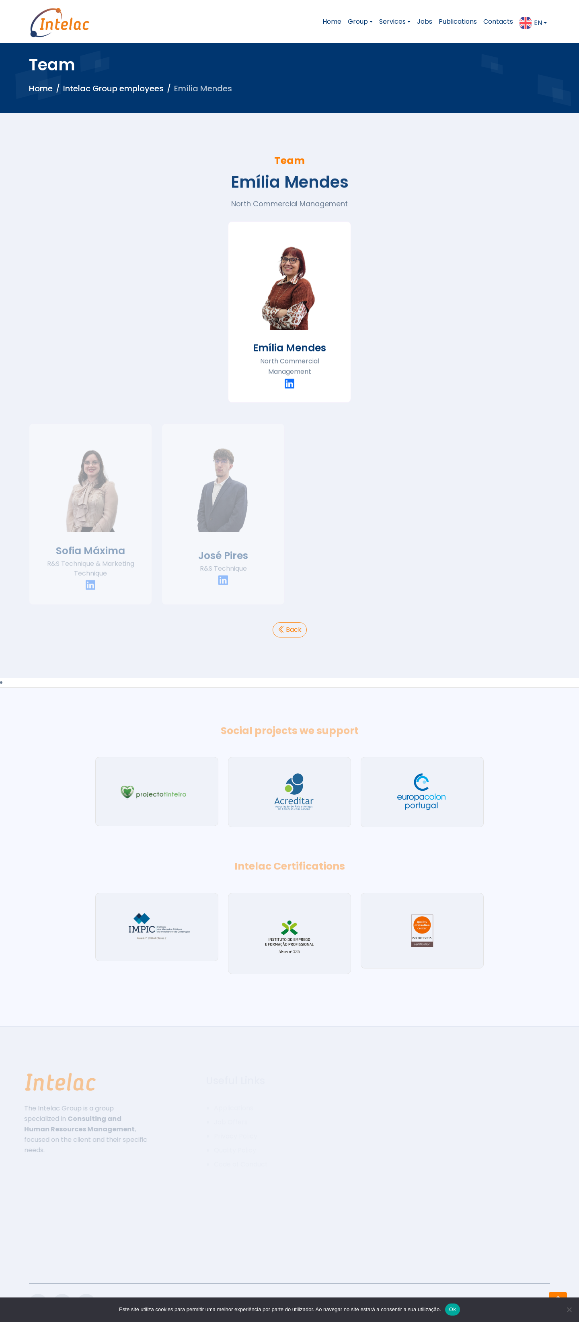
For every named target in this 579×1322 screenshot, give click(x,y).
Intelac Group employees (113, 88)
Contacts (498, 21)
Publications (458, 21)
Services (392, 21)
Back (290, 629)
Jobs (424, 21)
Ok (452, 1309)
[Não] (569, 1310)
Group (358, 21)
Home (331, 21)
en (530, 23)
